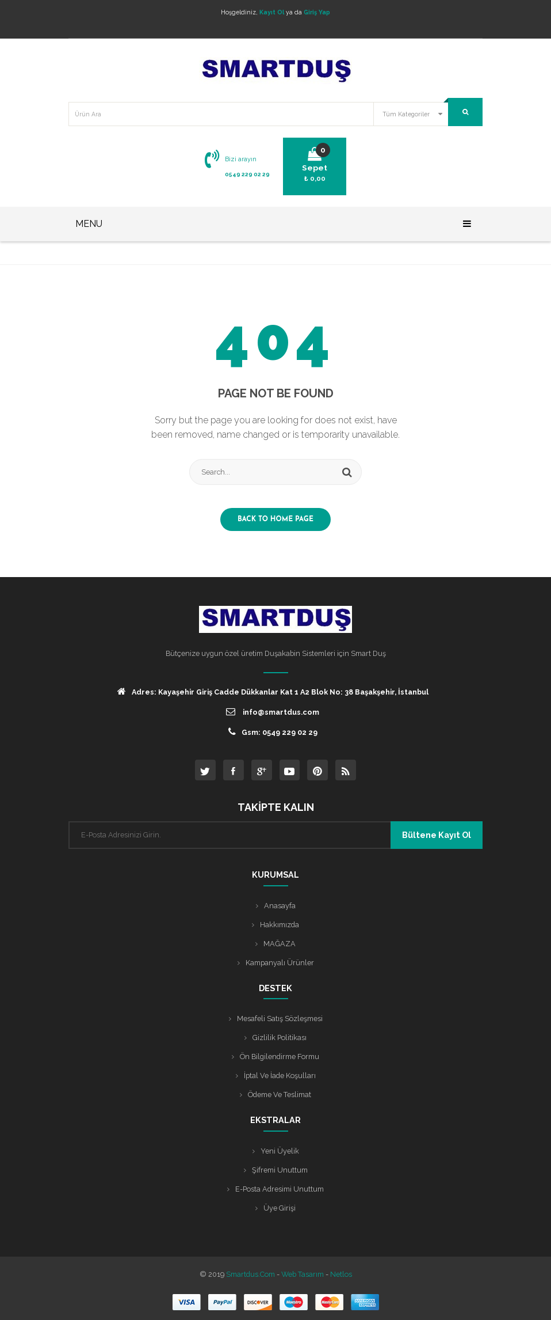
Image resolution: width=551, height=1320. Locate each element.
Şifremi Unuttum (280, 1170)
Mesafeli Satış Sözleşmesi (280, 1018)
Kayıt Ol (271, 12)
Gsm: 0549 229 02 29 (272, 732)
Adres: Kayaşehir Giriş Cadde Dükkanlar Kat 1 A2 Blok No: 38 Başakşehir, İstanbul (272, 691)
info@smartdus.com (272, 711)
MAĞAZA (279, 943)
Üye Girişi (279, 1208)
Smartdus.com (250, 1274)
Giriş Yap (317, 12)
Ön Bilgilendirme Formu (279, 1056)
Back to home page (275, 519)
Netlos (341, 1274)
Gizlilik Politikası (279, 1037)
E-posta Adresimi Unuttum (279, 1189)
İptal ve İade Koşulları (280, 1075)
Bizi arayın (241, 159)
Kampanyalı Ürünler (280, 962)
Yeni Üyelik (280, 1151)
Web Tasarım (302, 1274)
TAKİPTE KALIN (276, 807)
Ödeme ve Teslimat (279, 1094)
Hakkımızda (279, 924)
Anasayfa (280, 905)
